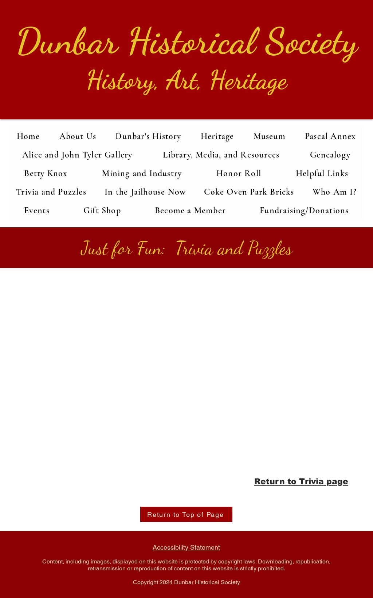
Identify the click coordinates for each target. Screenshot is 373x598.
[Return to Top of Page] (186, 514)
